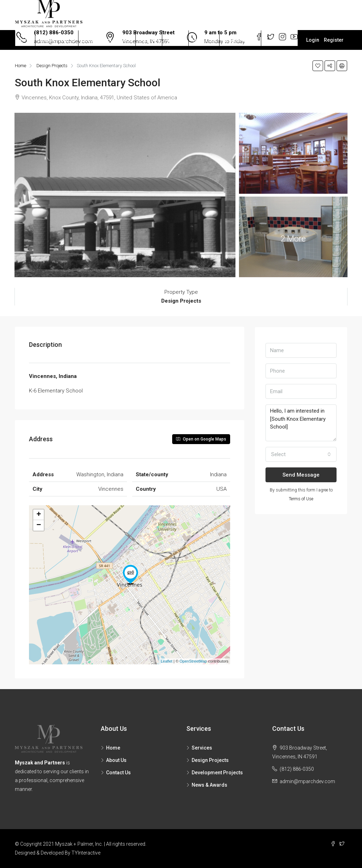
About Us (175, 40)
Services (149, 40)
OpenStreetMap (193, 661)
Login (312, 40)
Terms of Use (301, 498)
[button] (301, 454)
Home (25, 40)
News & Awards (240, 40)
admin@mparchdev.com (307, 781)
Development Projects (107, 40)
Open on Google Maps (201, 439)
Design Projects (56, 40)
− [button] (38, 525)
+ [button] (38, 514)
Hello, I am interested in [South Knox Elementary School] (301, 422)
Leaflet (167, 661)
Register (334, 40)
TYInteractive (85, 853)
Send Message (301, 475)
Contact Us (204, 40)
